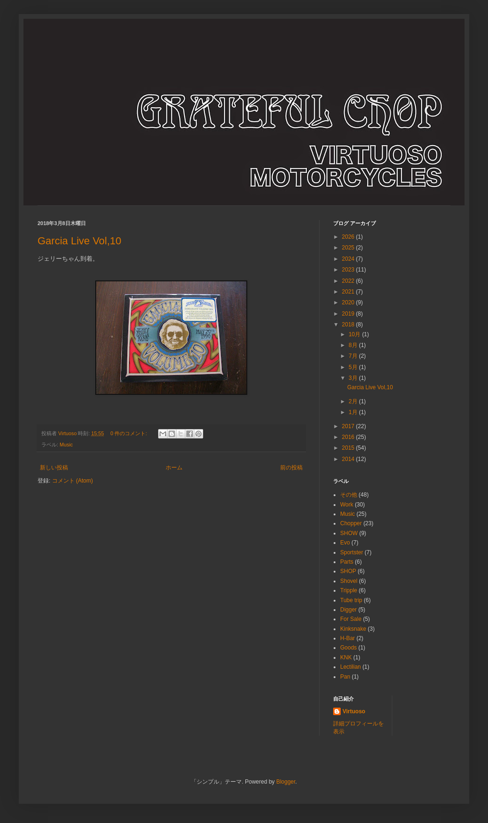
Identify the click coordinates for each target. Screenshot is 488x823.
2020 (349, 302)
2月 (354, 401)
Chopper (351, 523)
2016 (349, 437)
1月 (354, 412)
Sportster (351, 552)
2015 (349, 448)
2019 (349, 313)
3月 (354, 378)
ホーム (174, 467)
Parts (346, 562)
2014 (349, 459)
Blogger (286, 781)
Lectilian (350, 667)
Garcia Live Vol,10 (80, 241)
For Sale (350, 619)
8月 (354, 345)
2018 (349, 324)
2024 (349, 259)
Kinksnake (353, 629)
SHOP (348, 571)
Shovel (349, 581)
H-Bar (347, 638)
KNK (346, 657)
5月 (354, 367)
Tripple (348, 590)
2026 (349, 237)
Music (66, 444)
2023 (349, 269)
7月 (354, 356)
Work (346, 504)
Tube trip (351, 600)
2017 (349, 426)
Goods (348, 647)
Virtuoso (354, 711)
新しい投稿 (54, 467)
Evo (345, 542)
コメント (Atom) (72, 480)
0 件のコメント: (129, 433)
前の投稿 (291, 467)
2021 (349, 291)
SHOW (349, 533)
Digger (348, 609)
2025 (349, 247)
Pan (345, 676)
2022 (349, 281)
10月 (355, 334)
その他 (348, 494)
